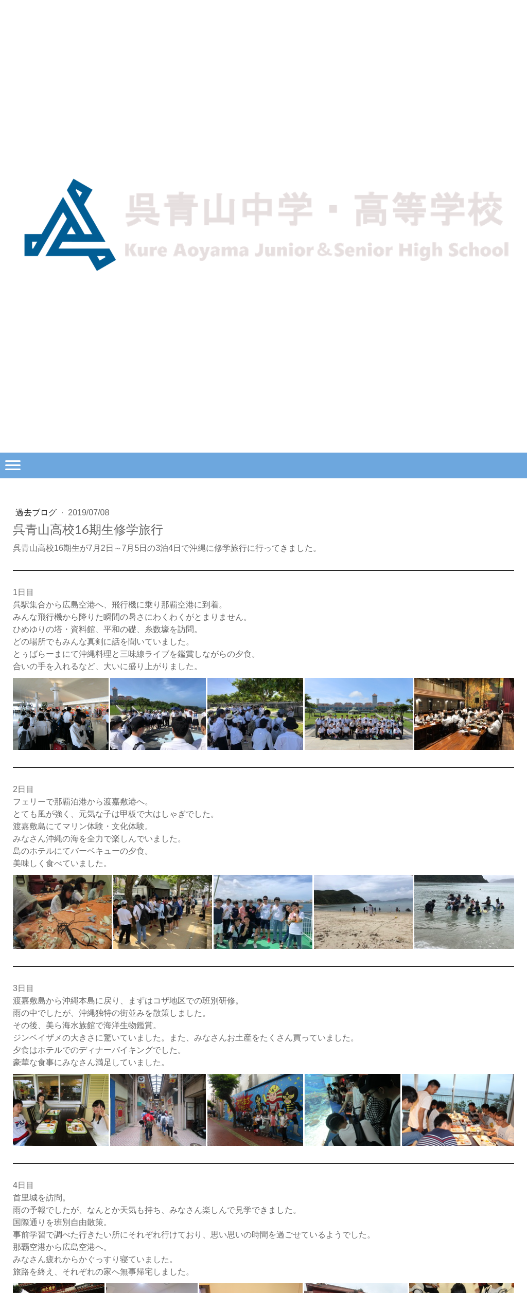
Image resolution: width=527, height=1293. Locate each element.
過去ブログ (37, 512)
